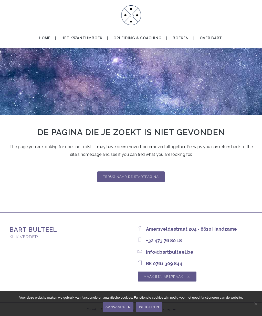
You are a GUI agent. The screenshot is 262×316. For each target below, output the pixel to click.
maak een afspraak (167, 276)
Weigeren (149, 307)
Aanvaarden (118, 307)
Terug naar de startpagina (131, 177)
